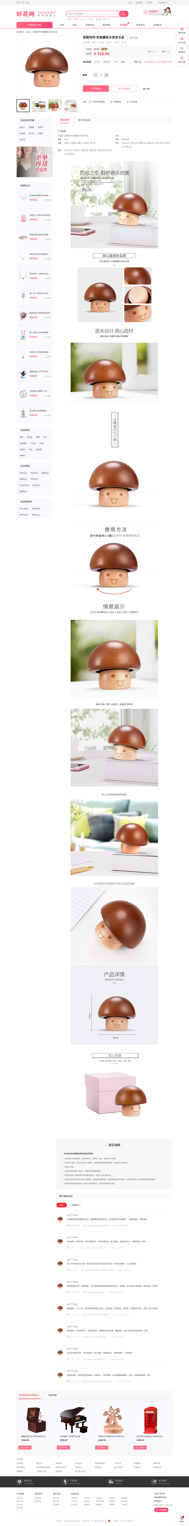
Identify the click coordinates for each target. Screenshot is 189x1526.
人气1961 (47, 278)
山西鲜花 (112, 1498)
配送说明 (38, 1498)
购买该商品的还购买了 (29, 1395)
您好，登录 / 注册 (23, 3)
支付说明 (56, 1504)
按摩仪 (22, 456)
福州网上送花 (61, 1467)
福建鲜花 (99, 1504)
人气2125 (47, 220)
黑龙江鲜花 (100, 1501)
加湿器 (38, 449)
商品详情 (64, 120)
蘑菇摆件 (107, 62)
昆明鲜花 (59, 1471)
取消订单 (20, 1501)
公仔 (45, 437)
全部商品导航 (34, 25)
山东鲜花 (124, 1504)
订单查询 (20, 1498)
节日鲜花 (123, 25)
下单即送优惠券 (96, 102)
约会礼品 (34, 473)
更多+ (123, 62)
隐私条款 (56, 1501)
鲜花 (75, 25)
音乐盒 (97, 62)
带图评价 (75, 1205)
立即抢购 (96, 88)
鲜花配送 (137, 1463)
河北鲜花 (99, 1498)
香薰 (38, 437)
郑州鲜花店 (157, 1467)
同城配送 (115, 102)
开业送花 (78, 1463)
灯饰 (41, 443)
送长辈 (22, 140)
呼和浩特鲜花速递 (43, 1467)
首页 (62, 25)
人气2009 (47, 239)
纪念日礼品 (24, 485)
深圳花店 (98, 1467)
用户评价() (84, 120)
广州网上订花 (41, 1471)
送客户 (40, 127)
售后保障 (131, 102)
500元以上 (36, 515)
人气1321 (47, 376)
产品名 (60, 136)
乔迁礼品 (36, 485)
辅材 (59, 139)
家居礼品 (23, 491)
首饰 (21, 437)
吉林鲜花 (87, 1501)
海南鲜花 (78, 1467)
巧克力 (33, 443)
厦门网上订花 (80, 1471)
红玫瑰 (76, 19)
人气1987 (47, 259)
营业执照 (20, 1508)
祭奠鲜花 (20, 1471)
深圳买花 (20, 1463)
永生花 (82, 19)
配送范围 (38, 1501)
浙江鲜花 (74, 1504)
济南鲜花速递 (100, 1463)
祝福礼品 (23, 479)
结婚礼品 (45, 473)
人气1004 (47, 415)
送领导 (40, 133)
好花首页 (20, 32)
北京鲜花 (74, 1498)
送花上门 (39, 1463)
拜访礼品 (34, 479)
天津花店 (137, 1467)
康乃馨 (98, 19)
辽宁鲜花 (74, 1501)
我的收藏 (139, 3)
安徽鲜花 (87, 1504)
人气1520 (47, 317)
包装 (117, 139)
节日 (117, 143)
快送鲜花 (59, 1463)
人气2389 (47, 200)
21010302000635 (126, 1521)
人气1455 (47, 357)
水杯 (30, 449)
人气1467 (47, 337)
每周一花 (106, 19)
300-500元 (24, 515)
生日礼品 (23, 473)
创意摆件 (23, 443)
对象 (59, 143)
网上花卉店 (118, 1467)
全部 (61, 1205)
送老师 (22, 133)
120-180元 (24, 509)
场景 (59, 150)
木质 (116, 62)
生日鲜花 (90, 19)
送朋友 (31, 127)
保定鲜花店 (21, 1467)
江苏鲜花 (124, 1501)
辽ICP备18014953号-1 (98, 1521)
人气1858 (47, 298)
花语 (129, 3)
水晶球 (22, 449)
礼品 (28, 32)
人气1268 (47, 396)
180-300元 (36, 509)
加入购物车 (124, 88)
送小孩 (31, 133)
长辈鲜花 (157, 25)
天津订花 (117, 1463)
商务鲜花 (140, 25)
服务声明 (56, 1498)
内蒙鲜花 (124, 1498)
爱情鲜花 (90, 25)
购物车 (163, 3)
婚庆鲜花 (106, 25)
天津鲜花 (87, 1498)
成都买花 (156, 1463)
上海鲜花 (112, 1501)
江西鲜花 (112, 1504)
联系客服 (149, 3)
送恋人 (22, 127)
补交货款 (20, 1504)
